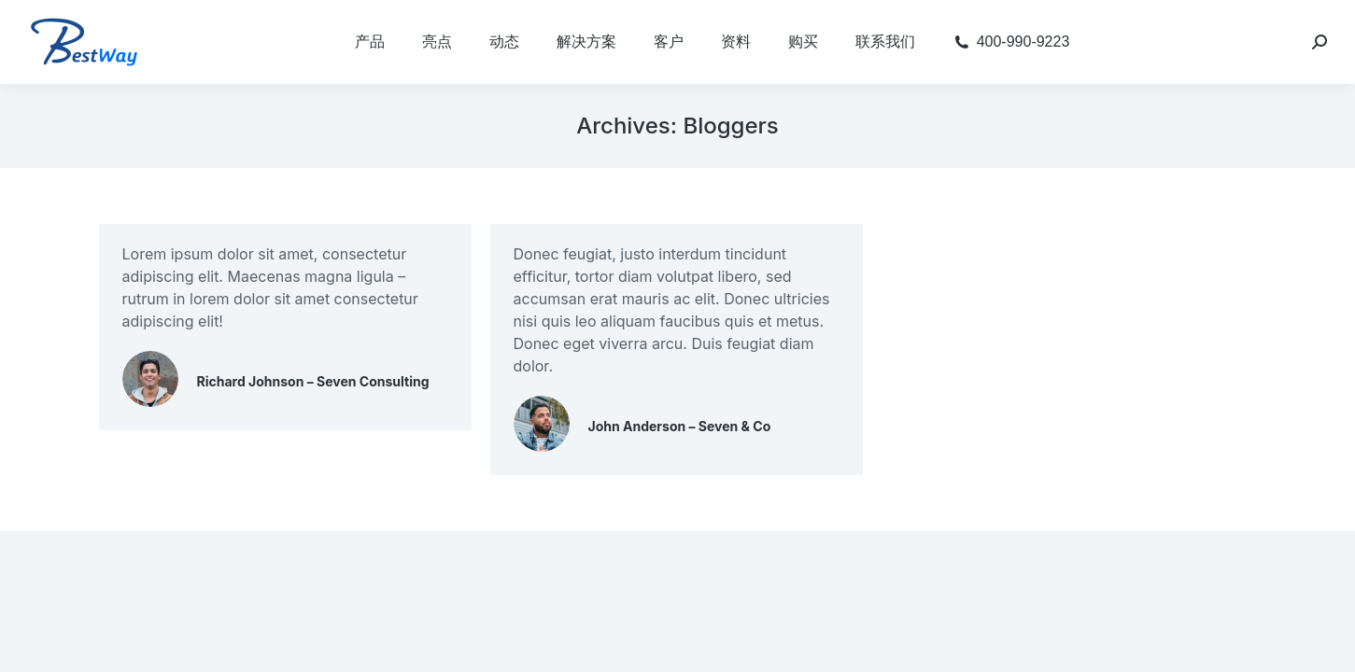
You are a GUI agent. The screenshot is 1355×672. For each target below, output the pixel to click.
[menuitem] (370, 42)
